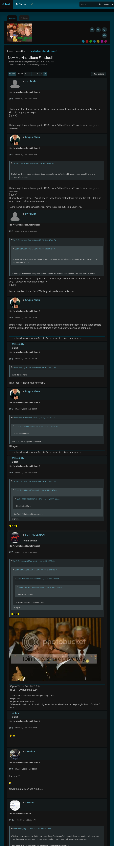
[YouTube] (104, 35)
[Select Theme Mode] (32, 4)
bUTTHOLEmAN (35, 534)
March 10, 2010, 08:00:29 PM (26, 231)
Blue (94, 41)
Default (83, 41)
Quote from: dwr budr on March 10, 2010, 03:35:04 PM (33, 164)
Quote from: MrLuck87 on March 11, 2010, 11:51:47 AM (34, 418)
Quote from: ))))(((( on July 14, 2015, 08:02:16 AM (32, 829)
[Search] (100, 4)
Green (90, 41)
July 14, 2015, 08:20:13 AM (27, 820)
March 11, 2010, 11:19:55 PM (26, 769)
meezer (29, 802)
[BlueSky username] (98, 29)
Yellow (98, 41)
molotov (30, 751)
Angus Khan (32, 137)
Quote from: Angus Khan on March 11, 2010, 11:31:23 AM (34, 368)
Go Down (12, 74)
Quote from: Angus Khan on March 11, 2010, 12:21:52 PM (34, 481)
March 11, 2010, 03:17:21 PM (26, 728)
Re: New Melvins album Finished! (24, 92)
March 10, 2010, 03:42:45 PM (26, 155)
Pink (105, 41)
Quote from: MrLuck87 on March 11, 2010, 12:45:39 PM (34, 561)
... (33, 74)
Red (87, 41)
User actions (98, 74)
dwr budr (30, 81)
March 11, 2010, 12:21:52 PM (26, 409)
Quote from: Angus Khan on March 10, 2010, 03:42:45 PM (34, 240)
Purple (102, 41)
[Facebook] (92, 29)
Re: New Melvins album (20, 813)
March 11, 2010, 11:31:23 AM (26, 318)
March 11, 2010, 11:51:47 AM (26, 359)
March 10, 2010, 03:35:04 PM (26, 99)
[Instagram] (104, 29)
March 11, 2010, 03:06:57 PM (26, 552)
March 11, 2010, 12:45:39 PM (26, 473)
